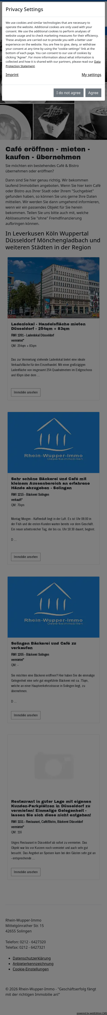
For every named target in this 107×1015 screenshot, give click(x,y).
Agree (93, 92)
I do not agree (69, 92)
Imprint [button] (12, 74)
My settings (91, 74)
